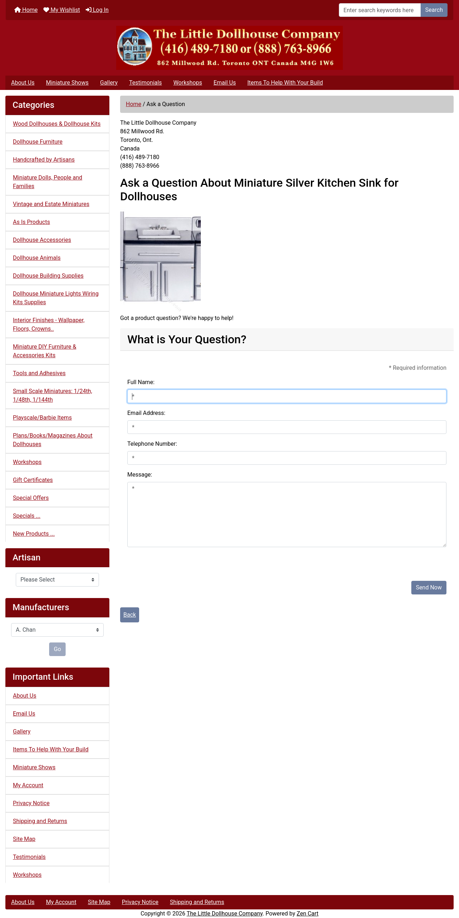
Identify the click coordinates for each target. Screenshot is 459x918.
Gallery (109, 82)
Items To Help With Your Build (285, 82)
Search (434, 9)
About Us (22, 82)
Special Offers (31, 497)
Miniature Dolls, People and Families (47, 182)
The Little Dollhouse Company (224, 913)
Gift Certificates (33, 480)
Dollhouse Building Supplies (48, 275)
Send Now (429, 587)
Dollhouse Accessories (42, 239)
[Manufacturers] (57, 630)
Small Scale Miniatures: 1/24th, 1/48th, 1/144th (52, 395)
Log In (97, 9)
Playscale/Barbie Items (42, 417)
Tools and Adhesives (39, 373)
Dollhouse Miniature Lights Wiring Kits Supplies (56, 298)
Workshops (187, 82)
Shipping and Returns (40, 821)
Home (26, 9)
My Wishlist (61, 9)
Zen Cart (307, 913)
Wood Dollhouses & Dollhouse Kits (57, 123)
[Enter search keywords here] (380, 10)
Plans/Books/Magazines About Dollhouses (53, 440)
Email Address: (146, 413)
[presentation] (181, 561)
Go (57, 649)
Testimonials (145, 82)
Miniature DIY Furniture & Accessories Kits (44, 351)
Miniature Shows (67, 82)
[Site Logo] (229, 48)
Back (129, 614)
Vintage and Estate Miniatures (51, 204)
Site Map (24, 839)
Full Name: (141, 382)
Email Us (224, 82)
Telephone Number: (152, 443)
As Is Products (31, 222)
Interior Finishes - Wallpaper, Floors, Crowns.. (49, 324)
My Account (28, 785)
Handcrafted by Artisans (44, 159)
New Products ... (34, 533)
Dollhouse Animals (37, 257)
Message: (139, 474)
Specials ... (27, 515)
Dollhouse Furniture (37, 141)
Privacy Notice (31, 803)
